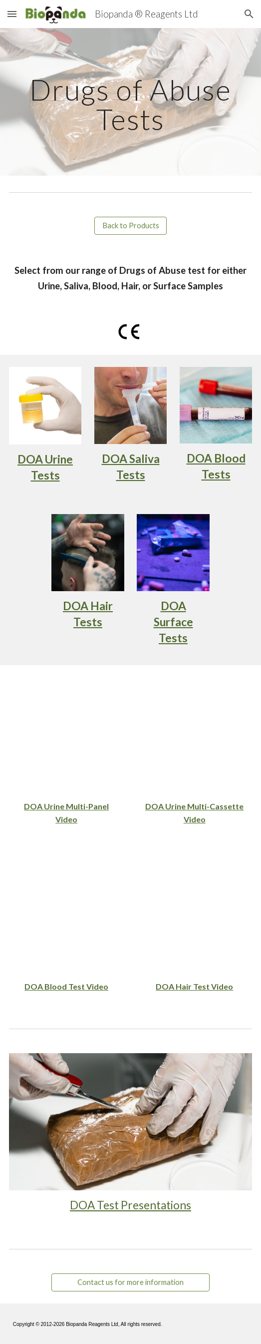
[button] (12, 14)
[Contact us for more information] (130, 1282)
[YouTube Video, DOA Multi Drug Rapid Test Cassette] (194, 735)
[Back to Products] (130, 225)
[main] (130, 102)
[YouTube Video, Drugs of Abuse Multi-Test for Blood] (66, 915)
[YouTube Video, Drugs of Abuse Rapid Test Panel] (66, 735)
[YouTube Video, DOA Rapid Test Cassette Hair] (194, 915)
